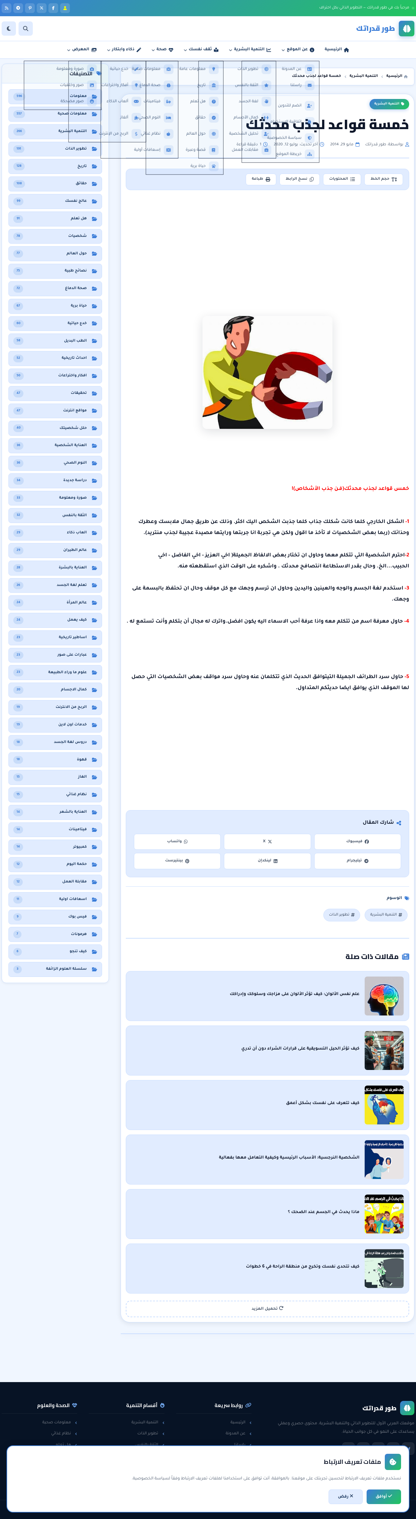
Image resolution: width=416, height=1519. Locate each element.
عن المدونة (239, 1433)
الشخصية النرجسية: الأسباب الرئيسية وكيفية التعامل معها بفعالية (289, 1158)
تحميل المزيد (267, 1308)
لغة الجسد (151, 1467)
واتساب (177, 842)
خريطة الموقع (236, 1478)
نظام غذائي (64, 1433)
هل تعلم (66, 1445)
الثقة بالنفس (149, 1445)
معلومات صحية (59, 1422)
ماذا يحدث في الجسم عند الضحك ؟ (323, 1212)
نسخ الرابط (300, 179)
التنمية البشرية (389, 104)
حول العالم (64, 1478)
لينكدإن (267, 861)
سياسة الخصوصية (231, 1456)
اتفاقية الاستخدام (233, 1467)
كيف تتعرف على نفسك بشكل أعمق (322, 1103)
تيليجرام (357, 861)
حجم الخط (383, 179)
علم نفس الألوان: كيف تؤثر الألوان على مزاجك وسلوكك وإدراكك (294, 994)
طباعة (261, 179)
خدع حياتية (152, 1478)
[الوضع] (9, 28)
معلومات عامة (61, 1467)
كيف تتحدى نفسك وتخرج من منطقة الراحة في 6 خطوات (302, 1267)
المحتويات (342, 179)
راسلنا (243, 1445)
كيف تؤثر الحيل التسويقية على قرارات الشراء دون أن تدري (300, 1049)
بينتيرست (177, 861)
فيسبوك (357, 842)
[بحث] (26, 28)
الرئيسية (241, 1422)
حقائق (68, 1456)
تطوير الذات (342, 915)
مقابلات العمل (148, 1456)
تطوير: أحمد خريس (127, 1510)
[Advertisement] (267, 242)
